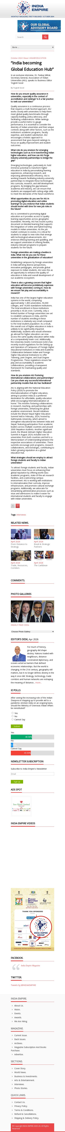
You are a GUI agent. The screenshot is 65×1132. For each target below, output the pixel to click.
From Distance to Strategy (19, 545)
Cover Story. (18, 1068)
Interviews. (17, 1084)
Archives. (17, 1043)
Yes (16, 713)
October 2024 (16, 58)
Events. (16, 1013)
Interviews (21, 514)
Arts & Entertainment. (23, 1080)
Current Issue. (19, 1035)
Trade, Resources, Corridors (19, 566)
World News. (18, 1072)
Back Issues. (18, 1039)
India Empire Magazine (30, 966)
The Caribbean (41, 565)
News (26, 58)
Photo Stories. (19, 1088)
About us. (17, 1005)
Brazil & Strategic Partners (42, 545)
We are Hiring (19, 1021)
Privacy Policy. (19, 1106)
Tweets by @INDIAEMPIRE (23, 985)
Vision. (15, 1009)
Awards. (16, 1017)
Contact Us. (18, 1102)
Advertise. (17, 1054)
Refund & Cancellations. (24, 1114)
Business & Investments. (24, 1076)
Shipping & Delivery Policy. (25, 1118)
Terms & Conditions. (22, 1110)
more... (38, 682)
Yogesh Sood (18, 88)
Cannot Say (19, 719)
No (15, 716)
